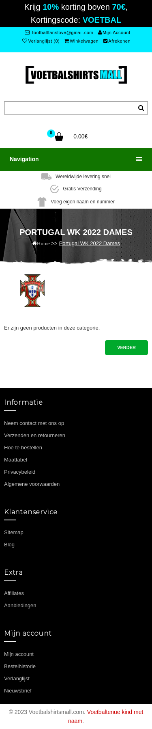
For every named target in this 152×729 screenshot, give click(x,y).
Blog (9, 544)
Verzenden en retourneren (34, 435)
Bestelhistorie (20, 666)
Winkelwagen (81, 41)
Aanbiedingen (20, 605)
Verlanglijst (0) (41, 41)
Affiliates (14, 593)
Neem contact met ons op (34, 423)
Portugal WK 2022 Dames (89, 243)
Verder (126, 347)
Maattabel (15, 460)
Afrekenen (117, 41)
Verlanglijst (17, 678)
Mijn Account (114, 32)
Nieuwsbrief (18, 691)
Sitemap (14, 532)
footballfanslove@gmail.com (59, 32)
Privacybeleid (19, 472)
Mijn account (19, 654)
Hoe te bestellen (23, 447)
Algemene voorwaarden (32, 484)
